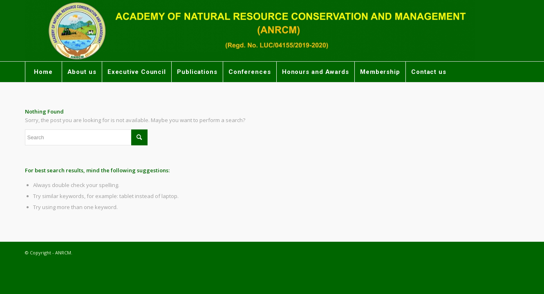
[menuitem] (43, 72)
